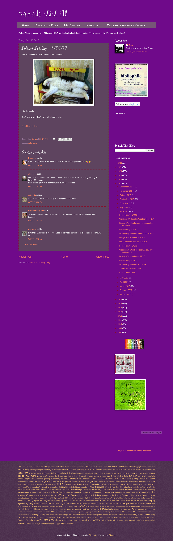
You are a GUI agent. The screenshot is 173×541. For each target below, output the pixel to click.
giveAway (94, 481)
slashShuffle (114, 512)
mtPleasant (143, 501)
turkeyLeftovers (150, 517)
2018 (120, 179)
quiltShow (25, 509)
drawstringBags (94, 476)
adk (45, 467)
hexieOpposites (47, 492)
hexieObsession (24, 492)
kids (138, 498)
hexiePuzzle (109, 492)
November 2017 (127, 191)
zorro (35, 143)
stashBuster (54, 515)
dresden (103, 476)
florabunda (87, 479)
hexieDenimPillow (87, 487)
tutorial (30, 520)
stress (61, 515)
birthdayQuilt (48, 470)
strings (65, 515)
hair (32, 484)
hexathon (67, 484)
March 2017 (125, 286)
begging (137, 467)
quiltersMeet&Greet (121, 506)
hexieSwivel (48, 495)
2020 (120, 171)
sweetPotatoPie (125, 515)
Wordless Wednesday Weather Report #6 (136, 219)
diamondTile (44, 476)
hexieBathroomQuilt (98, 484)
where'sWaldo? (107, 520)
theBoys (61, 517)
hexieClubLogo (74, 487)
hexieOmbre (36, 492)
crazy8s (112, 473)
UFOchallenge (55, 520)
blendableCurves (60, 470)
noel (56, 503)
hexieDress (112, 487)
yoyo (38, 524)
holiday (48, 498)
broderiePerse (107, 470)
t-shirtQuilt (135, 515)
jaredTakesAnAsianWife (104, 498)
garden (47, 481)
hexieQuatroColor (132, 492)
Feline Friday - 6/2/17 (128, 273)
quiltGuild (133, 506)
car (114, 470)
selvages (55, 512)
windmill (132, 520)
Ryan (134, 509)
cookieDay (89, 473)
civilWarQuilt (65, 473)
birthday (26, 469)
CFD (26, 473)
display (51, 476)
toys (108, 517)
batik (116, 467)
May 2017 (124, 278)
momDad (129, 501)
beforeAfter (129, 467)
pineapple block (56, 506)
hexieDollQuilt (101, 487)
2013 (120, 312)
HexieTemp (59, 495)
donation (84, 476)
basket (111, 467)
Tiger (82, 517)
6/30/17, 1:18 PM (35, 165)
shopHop (80, 512)
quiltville (33, 509)
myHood (21, 503)
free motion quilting (129, 478)
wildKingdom (118, 520)
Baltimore (99, 467)
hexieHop (21, 490)
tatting (153, 515)
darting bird (144, 473)
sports (27, 515)
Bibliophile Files (46, 25)
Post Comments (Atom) (40, 262)
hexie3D (86, 484)
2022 (120, 163)
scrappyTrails (27, 512)
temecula (38, 517)
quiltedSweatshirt (95, 506)
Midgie (98, 500)
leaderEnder (22, 501)
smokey (136, 512)
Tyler (41, 520)
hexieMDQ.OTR (99, 489)
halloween (38, 484)
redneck (70, 509)
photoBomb (150, 503)
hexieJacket (30, 490)
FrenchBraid (143, 479)
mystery (29, 503)
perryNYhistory (140, 503)
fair (139, 476)
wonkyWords (139, 520)
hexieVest (139, 495)
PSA (78, 506)
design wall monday (28, 476)
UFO (46, 520)
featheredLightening (43, 479)
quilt (87, 506)
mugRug (151, 501)
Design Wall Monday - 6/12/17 (132, 256)
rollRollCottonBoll (104, 509)
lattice (153, 498)
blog (73, 470)
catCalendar (137, 470)
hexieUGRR (106, 495)
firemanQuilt (73, 478)
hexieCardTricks (149, 484)
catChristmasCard (148, 470)
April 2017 (124, 282)
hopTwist (60, 498)
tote (105, 517)
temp (44, 517)
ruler (129, 509)
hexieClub (63, 487)
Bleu (69, 469)
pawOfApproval (110, 503)
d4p (133, 473)
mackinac (79, 501)
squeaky (34, 514)
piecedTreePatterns (44, 506)
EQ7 (135, 476)
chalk (31, 473)
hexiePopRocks (88, 492)
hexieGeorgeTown (139, 487)
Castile (129, 470)
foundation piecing (112, 479)
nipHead (51, 503)
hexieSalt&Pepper (25, 495)
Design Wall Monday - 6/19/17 (132, 237)
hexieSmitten (38, 495)
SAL (153, 509)
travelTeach (122, 517)
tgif (57, 517)
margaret (32, 229)
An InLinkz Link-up (30, 126)
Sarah (131, 45)
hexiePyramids (120, 492)
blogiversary (79, 470)
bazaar (121, 467)
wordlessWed (24, 523)
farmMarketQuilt (24, 479)
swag (116, 515)
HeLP (60, 484)
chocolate (46, 473)
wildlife (125, 520)
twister (36, 520)
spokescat (21, 515)
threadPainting (75, 517)
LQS (70, 501)
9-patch (40, 467)
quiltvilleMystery (43, 509)
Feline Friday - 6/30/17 (128, 215)
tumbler (141, 517)
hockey (42, 498)
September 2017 (127, 199)
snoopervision (145, 512)
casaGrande (121, 469)
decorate (152, 473)
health (54, 484)
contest (81, 473)
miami (92, 501)
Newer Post (25, 256)
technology (29, 517)
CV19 (129, 473)
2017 (120, 183)
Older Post (102, 256)
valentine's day (75, 520)
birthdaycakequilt (36, 470)
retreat (83, 509)
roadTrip (93, 509)
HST (66, 498)
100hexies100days (25, 467)
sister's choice (96, 512)
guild (28, 484)
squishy (42, 514)
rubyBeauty (122, 509)
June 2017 (124, 211)
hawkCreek (47, 484)
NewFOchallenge (40, 503)
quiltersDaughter (108, 506)
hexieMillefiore (112, 490)
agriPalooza (51, 467)
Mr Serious (72, 25)
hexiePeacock (68, 492)
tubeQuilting (131, 517)
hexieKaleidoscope (75, 489)
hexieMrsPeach (139, 490)
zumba (70, 524)
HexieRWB (143, 492)
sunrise (83, 515)
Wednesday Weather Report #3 (132, 264)
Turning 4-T (22, 520)
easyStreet (111, 476)
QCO (82, 506)
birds (20, 469)
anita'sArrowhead (62, 467)
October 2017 (126, 195)
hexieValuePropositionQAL (123, 495)
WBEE (90, 520)
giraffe (87, 481)
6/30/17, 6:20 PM (35, 202)
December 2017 (127, 187)
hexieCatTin (36, 487)
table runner (145, 514)
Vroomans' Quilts (36, 211)
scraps (35, 512)
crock (125, 473)
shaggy (73, 512)
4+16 (35, 467)
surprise (111, 515)
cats (30, 143)
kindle (143, 498)
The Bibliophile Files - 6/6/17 (131, 268)
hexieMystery (150, 490)
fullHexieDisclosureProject (28, 481)
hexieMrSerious (125, 489)
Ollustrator (93, 535)
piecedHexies (31, 506)
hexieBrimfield (137, 484)
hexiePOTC (98, 492)
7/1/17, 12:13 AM (35, 239)
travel (116, 517)
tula (136, 517)
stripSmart (72, 515)
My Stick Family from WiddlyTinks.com (134, 451)
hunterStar (73, 498)
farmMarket (151, 476)
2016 (120, 299)
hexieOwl (58, 492)
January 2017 (126, 294)
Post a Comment (32, 244)
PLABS (65, 506)
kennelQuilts (132, 498)
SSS (47, 515)
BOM (87, 470)
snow (153, 512)
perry (132, 503)
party (96, 503)
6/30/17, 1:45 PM (35, 186)
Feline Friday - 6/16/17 (128, 246)
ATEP (88, 467)
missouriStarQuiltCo (118, 501)
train (111, 517)
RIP (87, 509)
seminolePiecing (65, 512)
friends (152, 478)
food (103, 478)
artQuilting (81, 467)
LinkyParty (47, 501)
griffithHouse (22, 484)
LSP (74, 501)
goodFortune (113, 481)
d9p (137, 473)
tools (96, 517)
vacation (65, 520)
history (36, 498)
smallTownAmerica (125, 512)
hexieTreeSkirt (72, 495)
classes (74, 473)
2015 (120, 303)
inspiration (80, 498)
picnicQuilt (21, 506)
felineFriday (55, 479)
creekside (118, 473)
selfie (48, 512)
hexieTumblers (84, 495)
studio (78, 515)
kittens (148, 498)
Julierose (32, 174)
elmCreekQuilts (122, 476)
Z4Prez (43, 524)
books (92, 469)
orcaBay (70, 503)
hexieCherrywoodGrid (50, 487)
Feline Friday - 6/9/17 (128, 260)
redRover (76, 509)
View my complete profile (136, 51)
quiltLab (146, 506)
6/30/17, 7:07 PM (35, 221)
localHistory (56, 501)
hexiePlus (78, 492)
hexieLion (87, 490)
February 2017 (126, 290)
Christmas (54, 473)
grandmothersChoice (147, 481)
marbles (87, 501)
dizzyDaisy (67, 476)
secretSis (42, 512)
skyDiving (106, 512)
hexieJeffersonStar (43, 490)
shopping (87, 512)
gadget (40, 481)
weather (97, 520)
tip (85, 517)
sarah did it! (42, 13)
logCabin (64, 501)
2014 (120, 308)
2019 (120, 175)
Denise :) (32, 158)
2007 (120, 332)
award (93, 467)
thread (68, 517)
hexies (152, 492)
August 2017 (125, 203)
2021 (120, 167)
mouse (136, 501)
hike (31, 498)
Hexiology (93, 25)
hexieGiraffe (150, 487)
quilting (140, 506)
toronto (101, 517)
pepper (126, 503)
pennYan (119, 503)
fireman (64, 479)
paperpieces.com (88, 503)
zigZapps (56, 524)
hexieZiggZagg (23, 498)
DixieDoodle (59, 476)
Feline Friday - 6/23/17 (128, 229)
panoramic (77, 503)
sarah (20, 512)
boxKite (99, 470)
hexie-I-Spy (77, 484)
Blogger (112, 535)
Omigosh (62, 503)
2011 (120, 320)
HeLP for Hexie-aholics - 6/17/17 (133, 242)
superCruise (90, 515)
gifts (82, 481)
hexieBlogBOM (125, 484)
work (34, 523)
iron (93, 498)
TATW (20, 517)
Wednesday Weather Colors (125, 25)
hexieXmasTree (149, 495)
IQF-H (87, 498)
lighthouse (38, 501)
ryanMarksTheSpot (144, 509)
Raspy (52, 509)
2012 (120, 316)
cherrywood (37, 473)
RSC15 (115, 509)
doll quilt (76, 476)
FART (33, 479)
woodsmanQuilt (150, 520)
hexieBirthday (113, 484)
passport (102, 503)
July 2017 (124, 207)
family (144, 476)
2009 (120, 328)
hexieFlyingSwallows (124, 487)
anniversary (74, 467)
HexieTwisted (95, 495)
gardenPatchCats (58, 481)
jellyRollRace (118, 498)
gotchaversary (123, 481)
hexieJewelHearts (58, 490)
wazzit (84, 520)
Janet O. (32, 195)
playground (72, 506)
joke (125, 498)
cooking (97, 473)
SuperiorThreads (101, 515)
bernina (143, 467)
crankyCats (105, 473)
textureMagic (50, 517)
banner (105, 467)
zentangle (49, 524)
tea (24, 517)
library (30, 501)
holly (54, 498)
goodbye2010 (103, 481)
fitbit (80, 479)
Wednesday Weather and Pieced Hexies (136, 233)
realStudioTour (60, 509)
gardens (68, 481)
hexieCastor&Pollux (24, 487)
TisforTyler (90, 517)
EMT (130, 476)
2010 (120, 324)
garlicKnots (76, 481)
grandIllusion (134, 481)
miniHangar (107, 501)
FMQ (98, 479)
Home (25, 25)
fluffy (94, 479)
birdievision (151, 467)
